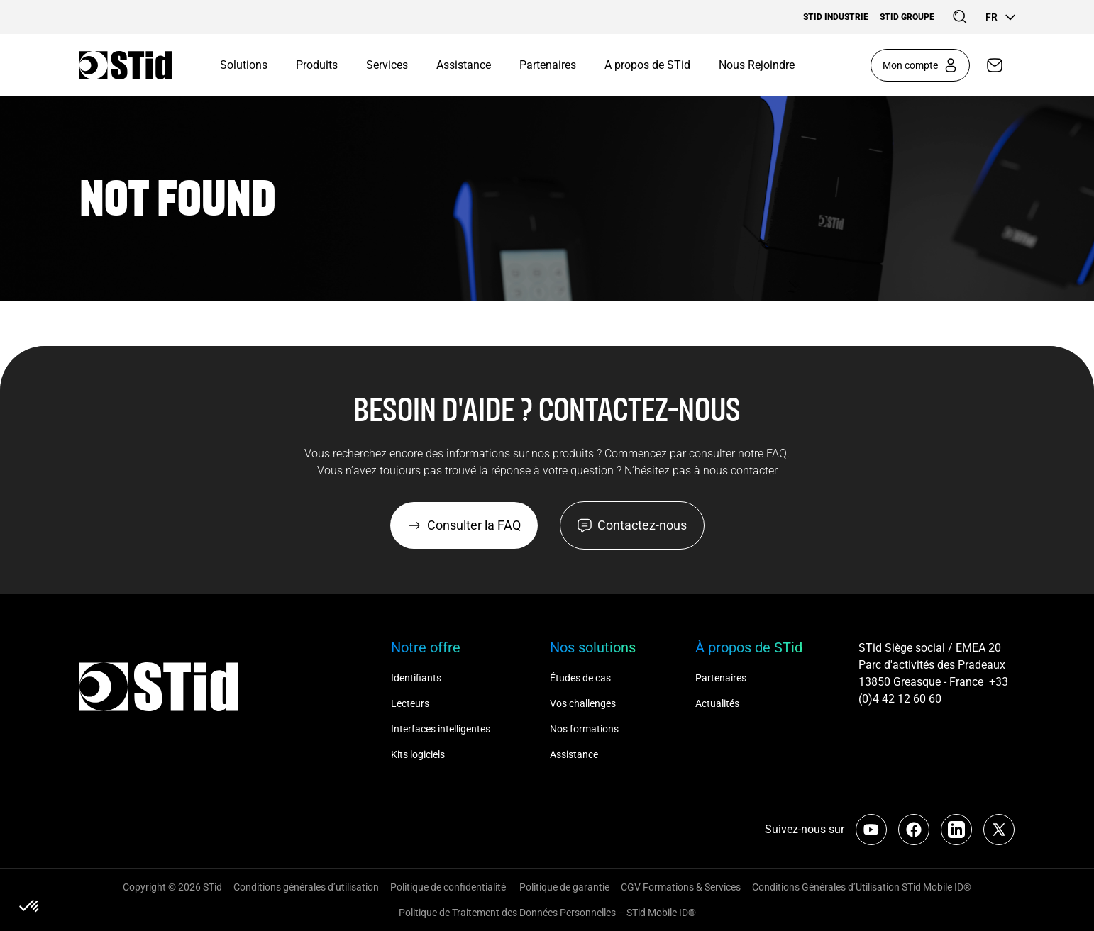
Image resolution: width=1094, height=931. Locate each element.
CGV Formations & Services (681, 887)
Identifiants (416, 678)
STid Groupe (907, 17)
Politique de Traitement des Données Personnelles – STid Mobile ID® (547, 912)
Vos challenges (583, 703)
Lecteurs (410, 703)
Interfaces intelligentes (440, 729)
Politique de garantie (564, 887)
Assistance (463, 65)
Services (387, 65)
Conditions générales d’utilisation (306, 887)
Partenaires (547, 65)
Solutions (243, 65)
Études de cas (580, 678)
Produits (317, 65)
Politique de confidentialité (449, 887)
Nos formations (584, 729)
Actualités (717, 703)
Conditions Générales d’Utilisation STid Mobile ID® (861, 887)
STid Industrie (835, 17)
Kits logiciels (418, 754)
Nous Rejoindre (757, 65)
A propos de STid (647, 65)
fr (1000, 17)
